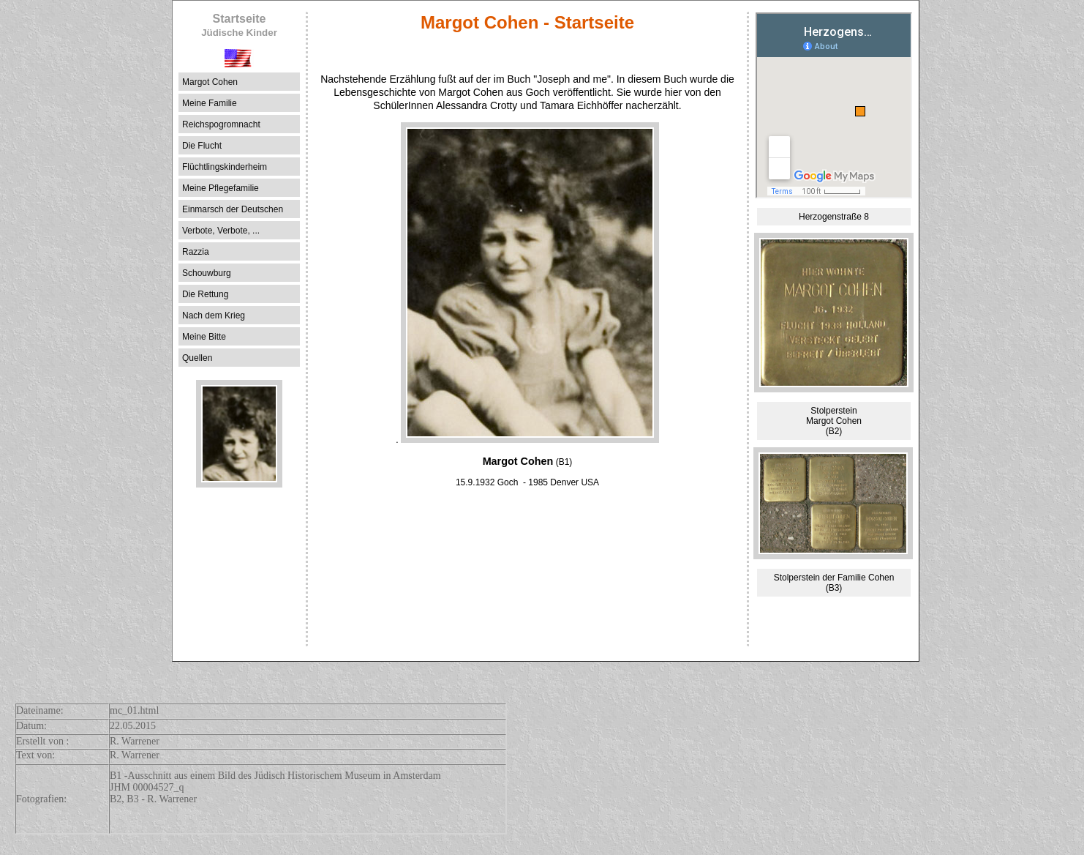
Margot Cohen (210, 82)
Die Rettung (205, 294)
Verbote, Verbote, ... (221, 230)
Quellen (197, 358)
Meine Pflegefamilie (220, 188)
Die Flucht (202, 146)
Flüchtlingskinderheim (224, 167)
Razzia (195, 252)
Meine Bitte (204, 337)
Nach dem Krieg (213, 315)
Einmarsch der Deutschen (232, 209)
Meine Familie (209, 103)
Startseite (239, 25)
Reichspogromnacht (221, 124)
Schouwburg (206, 273)
